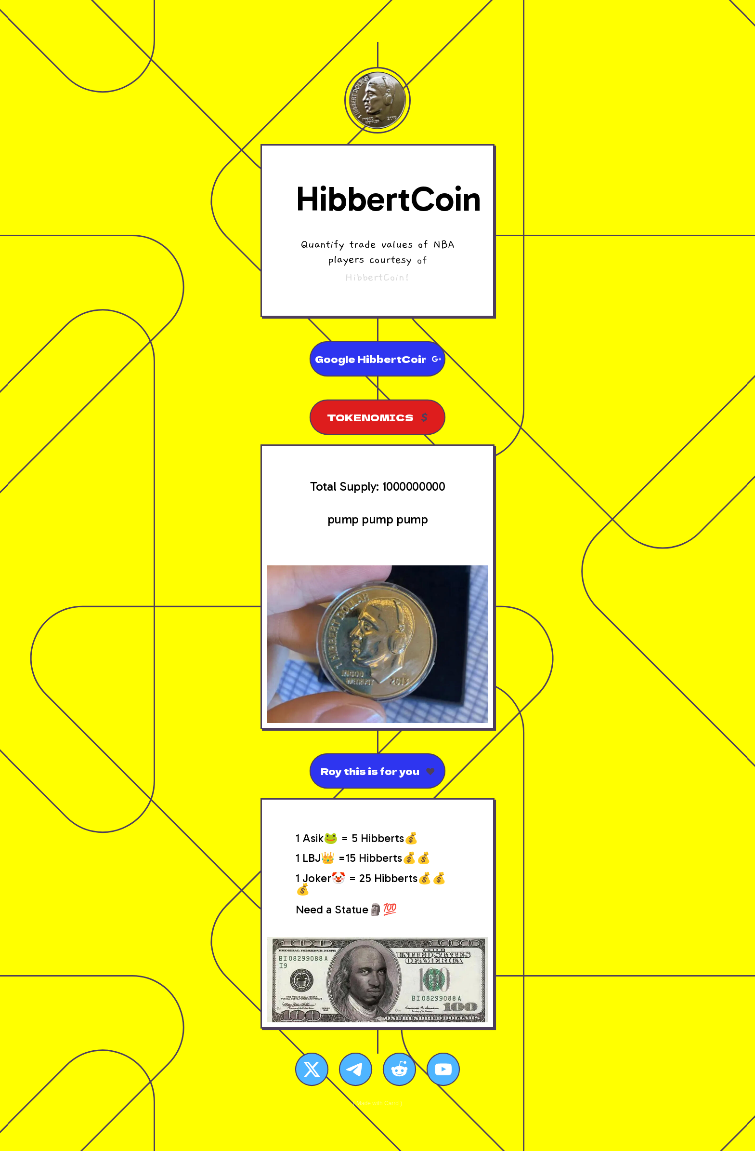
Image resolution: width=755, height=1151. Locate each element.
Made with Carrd (377, 1103)
